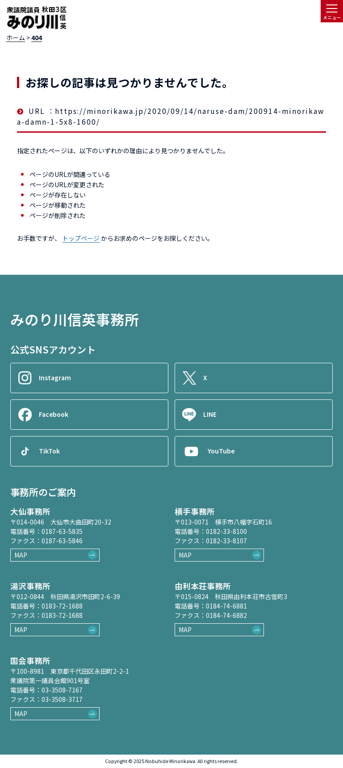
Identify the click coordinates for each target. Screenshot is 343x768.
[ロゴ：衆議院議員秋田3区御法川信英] (36, 18)
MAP (20, 554)
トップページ (81, 238)
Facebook (53, 414)
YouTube (221, 450)
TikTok (49, 450)
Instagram (55, 377)
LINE (210, 414)
